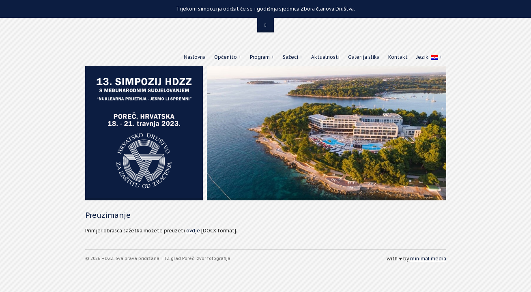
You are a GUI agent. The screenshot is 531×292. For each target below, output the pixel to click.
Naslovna (195, 57)
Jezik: (427, 57)
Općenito (225, 57)
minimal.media (428, 259)
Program (260, 57)
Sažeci (290, 57)
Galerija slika (364, 57)
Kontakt (398, 57)
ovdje (193, 231)
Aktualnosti (325, 57)
